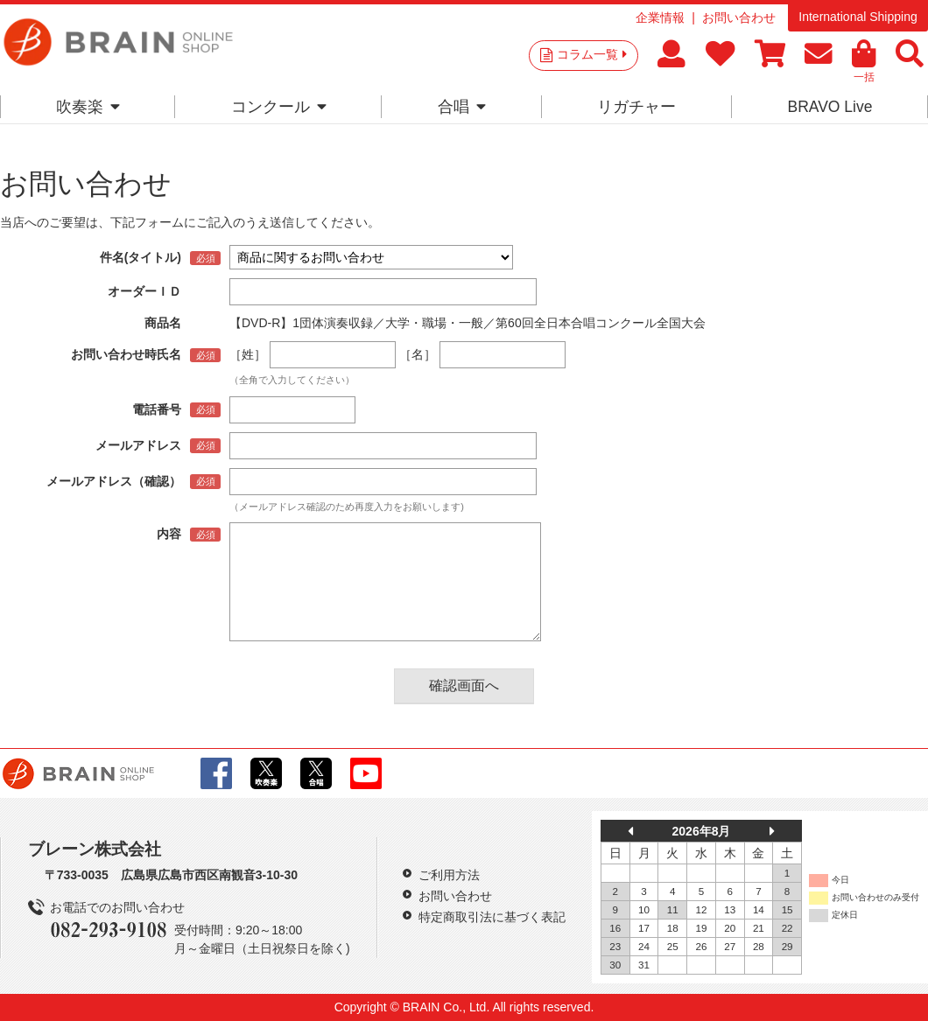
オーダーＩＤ (144, 291)
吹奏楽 (88, 106)
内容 (169, 534)
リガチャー (636, 106)
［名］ (417, 354)
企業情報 (660, 17)
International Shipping (857, 17)
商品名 (162, 323)
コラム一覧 (592, 54)
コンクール (279, 106)
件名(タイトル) (140, 257)
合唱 (462, 106)
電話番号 (156, 409)
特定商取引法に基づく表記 (492, 917)
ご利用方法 (449, 875)
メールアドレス (138, 445)
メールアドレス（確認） (113, 481)
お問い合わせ (739, 17)
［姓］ (247, 354)
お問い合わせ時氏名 (126, 354)
